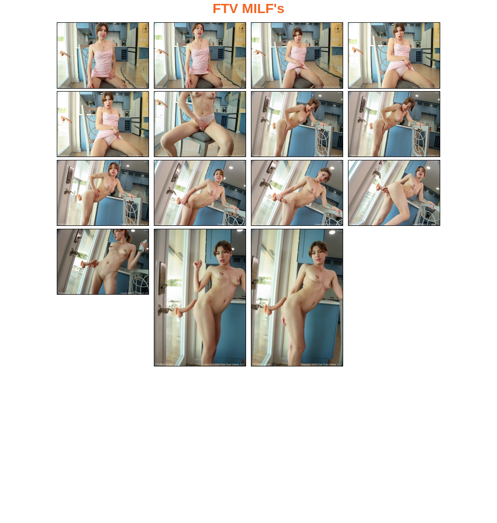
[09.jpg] (103, 193)
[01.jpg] (103, 55)
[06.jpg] (200, 124)
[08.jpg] (394, 124)
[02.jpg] (200, 55)
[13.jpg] (103, 262)
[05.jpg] (103, 124)
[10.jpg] (200, 193)
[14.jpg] (200, 297)
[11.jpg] (297, 193)
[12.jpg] (394, 193)
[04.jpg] (394, 55)
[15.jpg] (297, 297)
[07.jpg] (297, 124)
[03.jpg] (297, 55)
